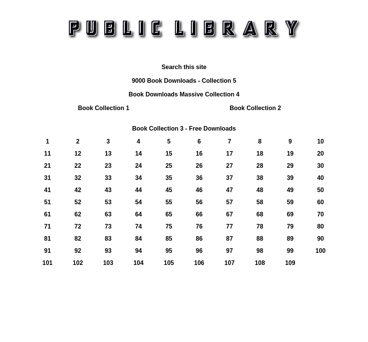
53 (108, 202)
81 (47, 238)
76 (199, 226)
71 (47, 226)
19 (290, 153)
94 (138, 250)
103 (108, 263)
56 (199, 202)
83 (108, 238)
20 (320, 153)
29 (290, 165)
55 (168, 202)
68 (260, 214)
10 (320, 141)
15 (168, 153)
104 (138, 263)
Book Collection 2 (255, 108)
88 (260, 238)
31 (47, 178)
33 (108, 178)
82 (78, 238)
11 (47, 153)
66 (199, 214)
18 (260, 153)
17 (229, 153)
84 (138, 238)
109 (290, 263)
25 (168, 165)
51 (47, 202)
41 (47, 190)
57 (229, 202)
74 (138, 226)
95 (168, 250)
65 (168, 214)
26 (199, 165)
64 (138, 214)
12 (78, 153)
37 (229, 178)
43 (108, 190)
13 (108, 153)
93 (108, 250)
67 (229, 214)
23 (108, 165)
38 (260, 178)
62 (78, 214)
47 (229, 190)
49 (290, 190)
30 (320, 165)
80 (320, 226)
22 (78, 165)
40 (320, 178)
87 (229, 238)
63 (108, 214)
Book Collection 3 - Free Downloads (184, 128)
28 (260, 165)
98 (260, 250)
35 (168, 178)
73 (108, 226)
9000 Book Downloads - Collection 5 (184, 80)
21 (47, 165)
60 (320, 202)
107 (229, 263)
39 (290, 178)
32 (78, 178)
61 (47, 214)
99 (290, 250)
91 (47, 250)
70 (320, 214)
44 (138, 190)
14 (138, 153)
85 (168, 238)
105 (169, 263)
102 (78, 263)
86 (199, 238)
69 (290, 214)
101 (48, 263)
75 (168, 226)
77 (229, 226)
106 (199, 263)
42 (78, 190)
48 (260, 190)
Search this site (184, 67)
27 (229, 165)
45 (168, 190)
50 (320, 190)
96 (199, 250)
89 (290, 238)
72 (78, 226)
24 (138, 165)
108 (260, 263)
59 (290, 202)
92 (78, 250)
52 (78, 202)
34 (138, 178)
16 (199, 153)
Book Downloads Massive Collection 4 (184, 94)
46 (199, 190)
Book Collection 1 (103, 108)
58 (260, 202)
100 (321, 250)
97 (229, 250)
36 (199, 178)
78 (260, 226)
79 (290, 226)
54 (138, 202)
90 (320, 238)
